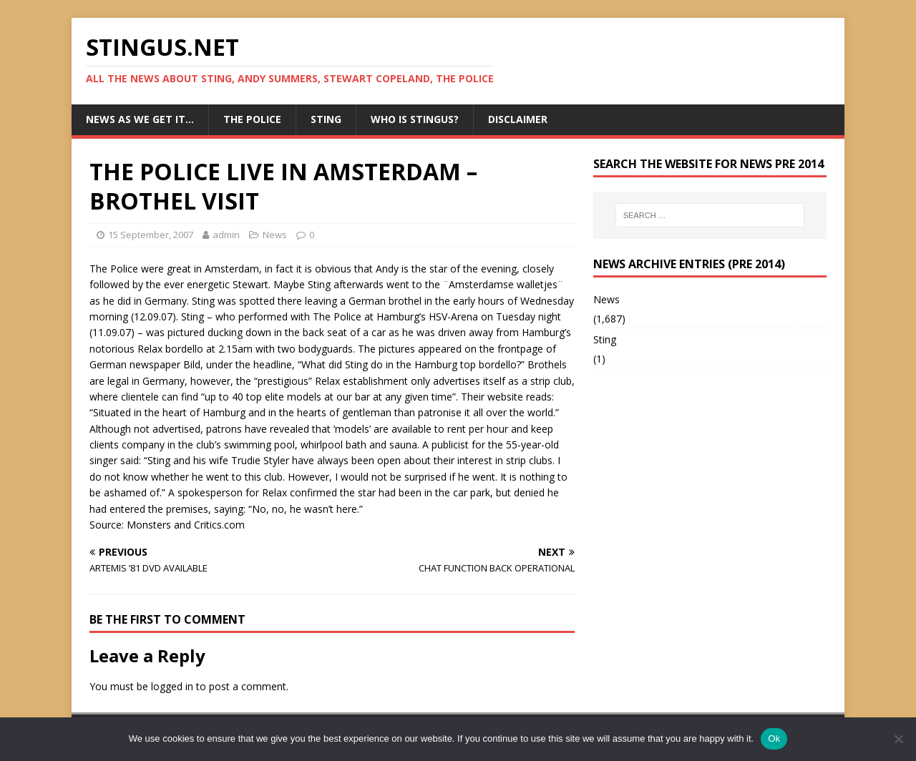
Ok (774, 738)
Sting (326, 119)
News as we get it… (140, 119)
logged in (172, 686)
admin (226, 234)
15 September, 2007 (150, 234)
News (275, 234)
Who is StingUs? (415, 119)
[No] (898, 739)
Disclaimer (517, 119)
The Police (252, 119)
